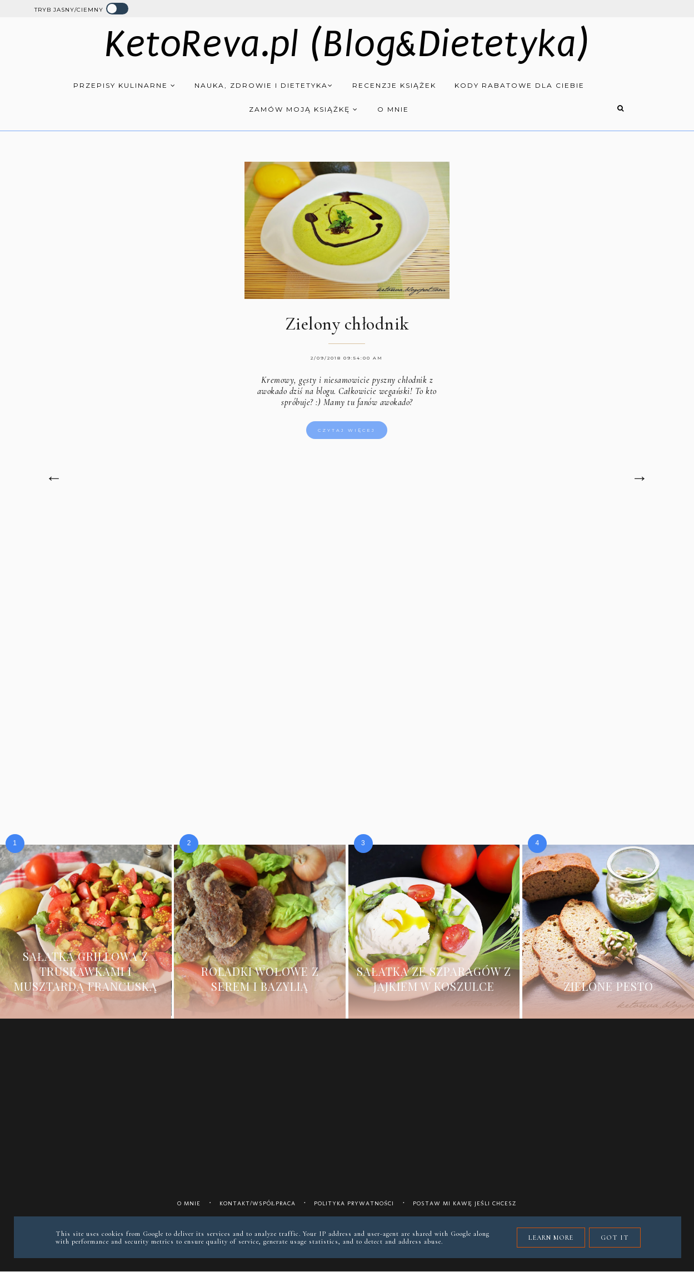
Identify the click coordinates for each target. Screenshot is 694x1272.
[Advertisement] (347, 607)
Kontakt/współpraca (257, 1203)
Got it (615, 1237)
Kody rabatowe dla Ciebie (520, 85)
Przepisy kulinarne (124, 85)
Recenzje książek (394, 85)
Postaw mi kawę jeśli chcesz (465, 1203)
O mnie (393, 109)
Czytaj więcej (347, 430)
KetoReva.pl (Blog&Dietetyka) (347, 44)
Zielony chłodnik (347, 324)
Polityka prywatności (354, 1203)
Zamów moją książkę (303, 109)
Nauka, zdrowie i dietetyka (263, 85)
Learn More (550, 1237)
